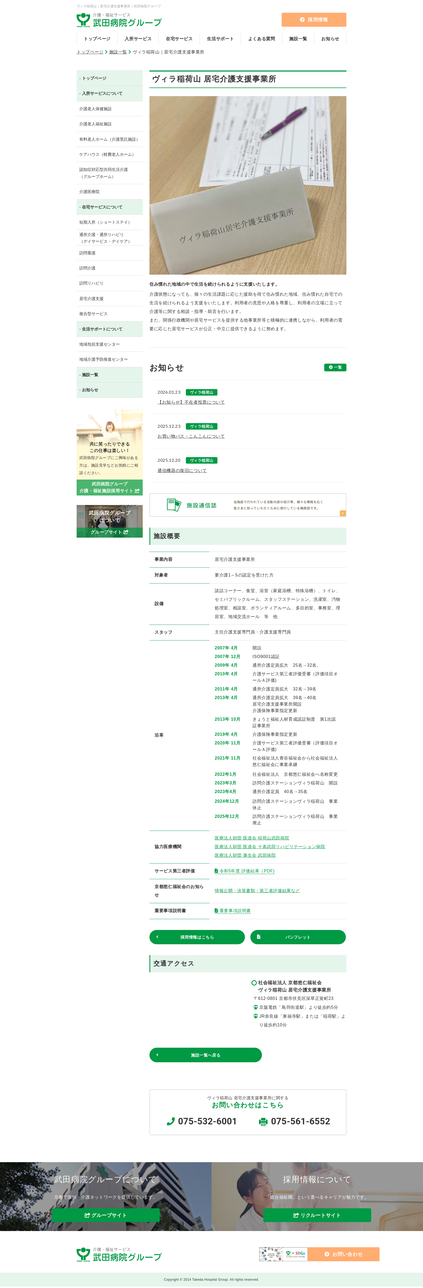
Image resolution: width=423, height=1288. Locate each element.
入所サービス (138, 38)
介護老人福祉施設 (95, 124)
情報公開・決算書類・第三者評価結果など (257, 890)
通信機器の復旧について (182, 470)
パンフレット (298, 937)
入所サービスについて (102, 93)
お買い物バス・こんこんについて (191, 436)
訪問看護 (87, 253)
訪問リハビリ (91, 283)
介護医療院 (89, 191)
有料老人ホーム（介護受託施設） (109, 139)
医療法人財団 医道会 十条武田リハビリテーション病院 (270, 846)
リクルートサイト (321, 1216)
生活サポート (220, 38)
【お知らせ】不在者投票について (191, 402)
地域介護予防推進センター (103, 359)
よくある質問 (261, 38)
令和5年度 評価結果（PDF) (247, 871)
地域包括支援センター (99, 344)
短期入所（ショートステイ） (105, 222)
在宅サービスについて (102, 207)
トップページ (97, 38)
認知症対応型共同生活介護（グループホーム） (103, 173)
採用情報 (314, 19)
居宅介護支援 (91, 298)
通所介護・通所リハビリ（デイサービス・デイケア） (105, 238)
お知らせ (330, 38)
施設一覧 (298, 38)
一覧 (337, 368)
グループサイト (109, 1216)
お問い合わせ (304, 1255)
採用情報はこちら (197, 937)
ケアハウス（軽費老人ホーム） (107, 154)
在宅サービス (179, 38)
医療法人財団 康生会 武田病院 (245, 855)
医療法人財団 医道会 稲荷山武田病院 (252, 838)
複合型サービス (93, 313)
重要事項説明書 (235, 910)
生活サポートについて (102, 329)
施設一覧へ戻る (188, 1056)
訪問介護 (87, 268)
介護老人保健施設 (95, 108)
